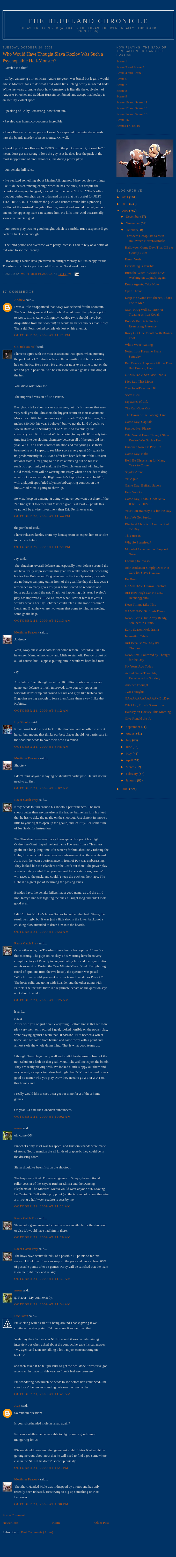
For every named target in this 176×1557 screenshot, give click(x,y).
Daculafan (21, 1316)
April (130, 760)
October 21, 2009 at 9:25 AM (41, 1000)
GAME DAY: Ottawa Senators (145, 586)
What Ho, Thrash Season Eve (144, 705)
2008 (125, 789)
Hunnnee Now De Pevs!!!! (143, 447)
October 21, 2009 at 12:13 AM (42, 620)
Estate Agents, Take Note (142, 284)
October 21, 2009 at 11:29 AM (42, 1237)
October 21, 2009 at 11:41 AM (42, 1394)
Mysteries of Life (136, 401)
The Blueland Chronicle (88, 21)
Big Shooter (22, 722)
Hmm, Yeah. (133, 259)
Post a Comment (14, 1515)
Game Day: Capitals (138, 422)
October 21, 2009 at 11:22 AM (42, 1206)
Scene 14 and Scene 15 (132, 114)
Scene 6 (121, 79)
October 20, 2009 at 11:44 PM (42, 516)
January (131, 780)
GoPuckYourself (25, 347)
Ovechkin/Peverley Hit (140, 388)
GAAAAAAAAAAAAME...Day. (147, 698)
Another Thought (136, 685)
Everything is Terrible (139, 266)
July (129, 740)
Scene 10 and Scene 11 (131, 102)
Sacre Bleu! (133, 395)
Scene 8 (121, 91)
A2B (17, 1405)
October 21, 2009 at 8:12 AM (41, 710)
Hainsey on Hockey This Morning (148, 712)
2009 (125, 210)
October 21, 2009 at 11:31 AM (42, 1279)
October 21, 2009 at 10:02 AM (42, 1116)
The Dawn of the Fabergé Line (145, 415)
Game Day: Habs (136, 454)
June (129, 747)
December (133, 216)
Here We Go (133, 492)
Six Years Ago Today (139, 666)
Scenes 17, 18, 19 (128, 126)
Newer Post (10, 1523)
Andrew (19, 300)
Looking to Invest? (137, 561)
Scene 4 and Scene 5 (130, 73)
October (131, 230)
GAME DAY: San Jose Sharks (145, 375)
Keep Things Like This (140, 604)
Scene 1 (121, 61)
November (133, 223)
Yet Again (131, 479)
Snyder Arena (134, 472)
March (130, 767)
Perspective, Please (138, 428)
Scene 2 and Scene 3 (130, 67)
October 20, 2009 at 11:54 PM (42, 547)
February (132, 774)
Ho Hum (130, 579)
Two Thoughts (134, 692)
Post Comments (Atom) (37, 1532)
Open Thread (133, 291)
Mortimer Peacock (26, 632)
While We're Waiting (139, 345)
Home (56, 1523)
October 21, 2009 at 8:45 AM (41, 746)
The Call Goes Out (137, 408)
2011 (125, 197)
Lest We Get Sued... (138, 517)
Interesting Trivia (136, 636)
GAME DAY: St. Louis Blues (145, 611)
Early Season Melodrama (142, 629)
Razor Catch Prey (26, 800)
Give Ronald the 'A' (138, 718)
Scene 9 (121, 96)
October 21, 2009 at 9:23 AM (41, 932)
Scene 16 (122, 120)
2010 (125, 204)
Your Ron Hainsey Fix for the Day (148, 511)
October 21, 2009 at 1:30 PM (41, 1504)
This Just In (133, 536)
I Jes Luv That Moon (139, 381)
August (131, 733)
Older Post (101, 1523)
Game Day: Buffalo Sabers (143, 485)
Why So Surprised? (138, 542)
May (129, 753)
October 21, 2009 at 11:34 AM (42, 1304)
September (133, 727)
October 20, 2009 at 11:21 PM (42, 335)
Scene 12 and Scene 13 (132, 108)
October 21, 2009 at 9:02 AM (41, 788)
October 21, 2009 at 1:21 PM (41, 1468)
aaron (18, 1128)
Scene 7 (121, 85)
